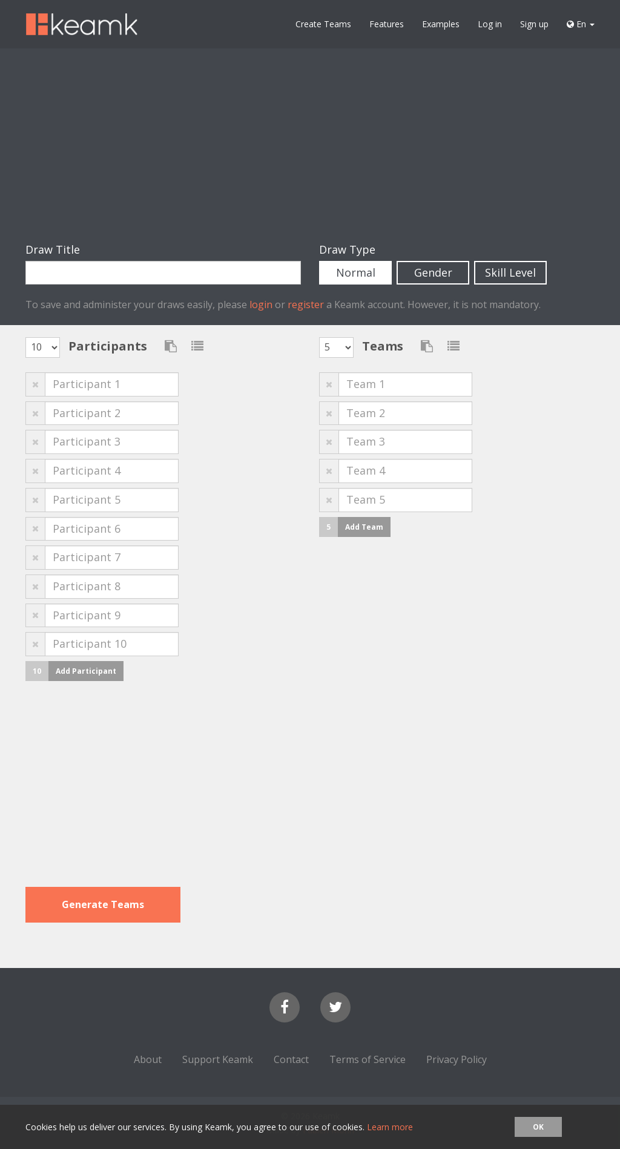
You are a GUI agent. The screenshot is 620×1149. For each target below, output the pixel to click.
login (260, 304)
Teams (382, 346)
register (306, 304)
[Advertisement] (310, 145)
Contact (291, 1059)
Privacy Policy (456, 1059)
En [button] (581, 24)
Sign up (534, 24)
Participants (107, 346)
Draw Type (347, 249)
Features (386, 24)
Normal (355, 272)
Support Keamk (217, 1059)
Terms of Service (367, 1059)
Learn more (390, 1127)
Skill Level (510, 272)
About (148, 1059)
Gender (433, 272)
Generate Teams (103, 904)
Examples (441, 24)
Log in (490, 24)
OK (538, 1127)
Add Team (364, 527)
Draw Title (52, 249)
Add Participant (86, 671)
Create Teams (323, 24)
